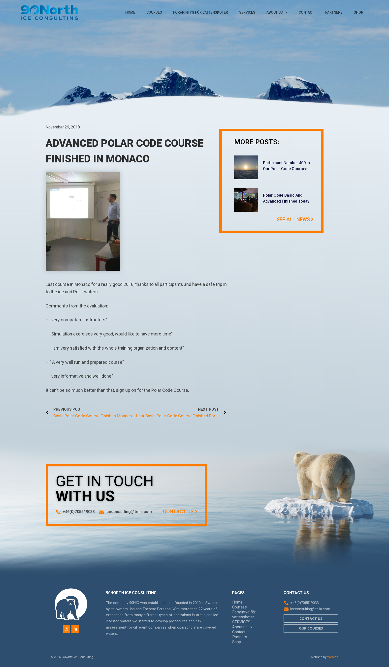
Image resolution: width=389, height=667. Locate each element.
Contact (306, 12)
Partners (334, 12)
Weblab (332, 657)
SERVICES (247, 12)
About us (277, 12)
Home (130, 12)
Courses (154, 12)
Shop (358, 12)
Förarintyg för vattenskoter (200, 12)
